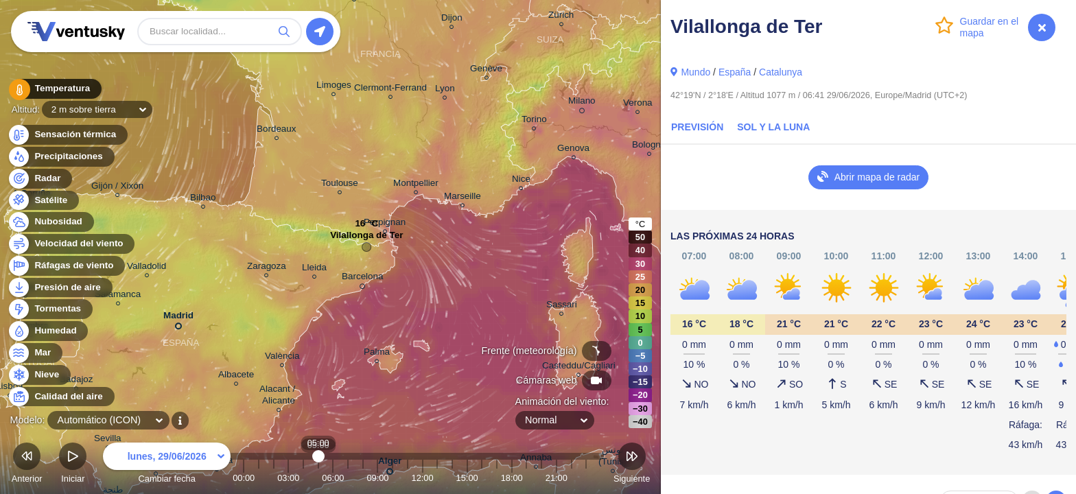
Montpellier (415, 185)
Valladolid (146, 268)
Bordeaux (276, 131)
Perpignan (385, 224)
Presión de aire (60, 288)
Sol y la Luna (773, 126)
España (734, 72)
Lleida (314, 269)
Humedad (48, 331)
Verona (638, 104)
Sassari (561, 306)
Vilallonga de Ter (366, 238)
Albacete (236, 376)
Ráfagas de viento (66, 266)
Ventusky (74, 31)
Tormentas (50, 309)
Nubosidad (50, 222)
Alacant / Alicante (278, 397)
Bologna (649, 146)
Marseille (462, 198)
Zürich (561, 17)
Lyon (445, 90)
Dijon (452, 19)
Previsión (697, 126)
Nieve (39, 375)
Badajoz (76, 381)
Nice (521, 181)
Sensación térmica (67, 135)
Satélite (43, 201)
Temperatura (54, 89)
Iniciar (72, 465)
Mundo (695, 72)
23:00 (586, 478)
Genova (573, 150)
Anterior (27, 465)
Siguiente (631, 465)
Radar (40, 179)
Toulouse (339, 185)
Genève (486, 70)
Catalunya (780, 72)
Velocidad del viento (71, 244)
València (282, 358)
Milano (582, 102)
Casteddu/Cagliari (579, 367)
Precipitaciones (61, 157)
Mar (35, 353)
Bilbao (202, 199)
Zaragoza (266, 268)
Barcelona (363, 278)
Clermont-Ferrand (390, 89)
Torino (534, 121)
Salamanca (118, 296)
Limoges (333, 87)
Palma (377, 353)
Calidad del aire (61, 397)
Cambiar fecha (167, 465)
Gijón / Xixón (117, 187)
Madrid (178, 318)
